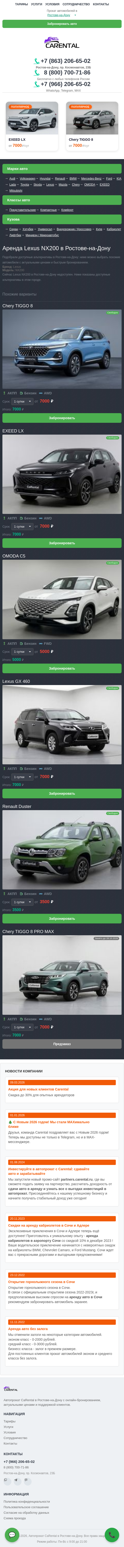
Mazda (63, 184)
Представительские (22, 210)
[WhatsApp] (7, 1482)
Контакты (101, 4)
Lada (12, 184)
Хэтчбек (27, 229)
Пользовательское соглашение (26, 1507)
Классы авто (18, 200)
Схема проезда (15, 1518)
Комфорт (67, 210)
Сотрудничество (76, 4)
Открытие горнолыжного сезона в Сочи (41, 1282)
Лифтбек (15, 235)
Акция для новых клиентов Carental (38, 1089)
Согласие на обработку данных (26, 1512)
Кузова (13, 219)
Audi (12, 178)
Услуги (36, 4)
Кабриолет (114, 229)
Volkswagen (27, 178)
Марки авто (17, 169)
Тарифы (21, 4)
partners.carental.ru (77, 1179)
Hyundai (45, 178)
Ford (109, 178)
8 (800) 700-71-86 (16, 1467)
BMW (72, 178)
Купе (99, 229)
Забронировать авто (62, 24)
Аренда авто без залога (28, 1329)
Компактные (48, 210)
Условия (52, 4)
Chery (76, 184)
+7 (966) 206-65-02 (19, 1462)
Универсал (45, 229)
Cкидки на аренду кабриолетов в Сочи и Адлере (48, 1225)
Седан (13, 229)
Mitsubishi (15, 190)
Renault (60, 178)
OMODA (89, 184)
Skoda (38, 184)
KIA (119, 178)
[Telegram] (17, 1482)
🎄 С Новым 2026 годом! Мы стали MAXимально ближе (49, 1124)
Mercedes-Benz (91, 178)
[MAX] (28, 1482)
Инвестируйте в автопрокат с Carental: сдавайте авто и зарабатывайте (48, 1171)
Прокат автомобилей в (62, 11)
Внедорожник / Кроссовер (74, 229)
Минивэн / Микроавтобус (42, 235)
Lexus (50, 184)
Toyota (25, 184)
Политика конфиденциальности (27, 1501)
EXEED (105, 184)
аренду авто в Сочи (85, 1297)
